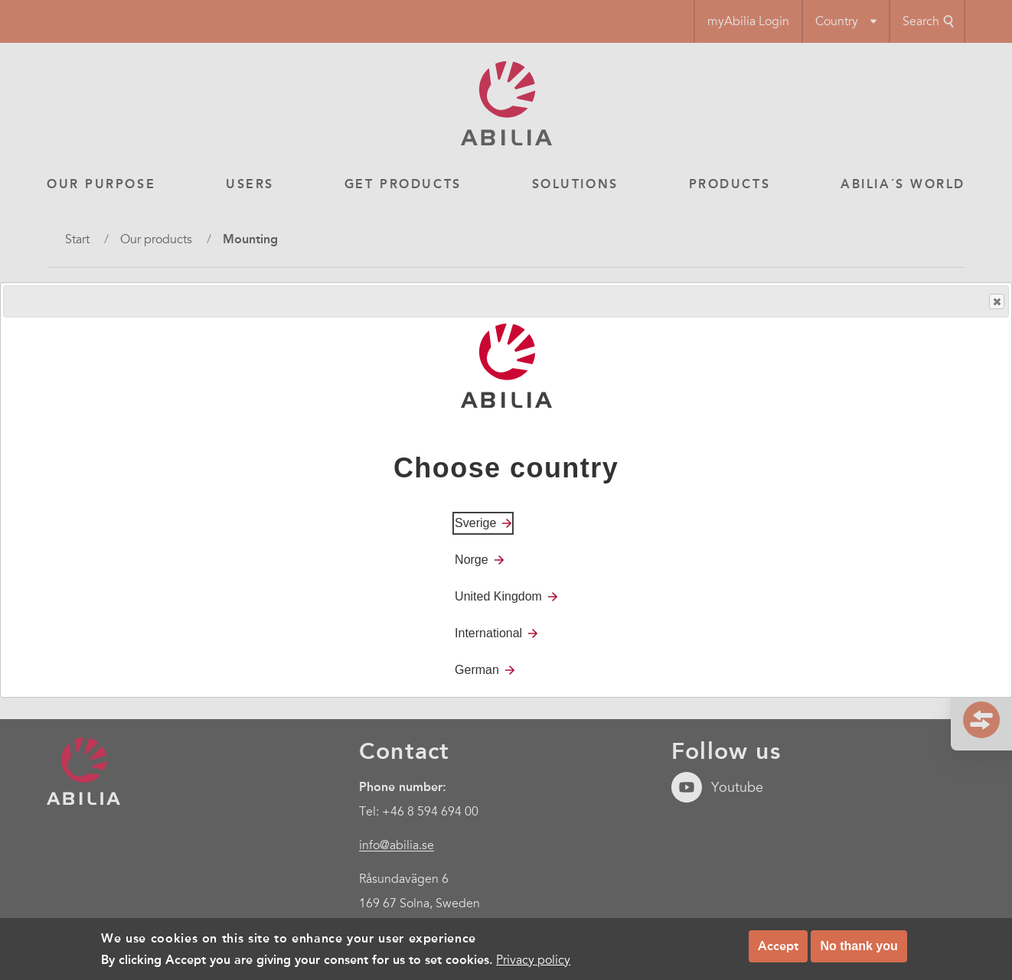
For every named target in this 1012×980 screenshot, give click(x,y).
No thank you (858, 945)
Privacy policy (533, 960)
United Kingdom (498, 596)
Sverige (475, 522)
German (477, 669)
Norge (471, 559)
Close (996, 301)
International (488, 633)
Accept (778, 946)
